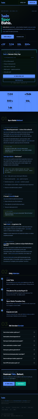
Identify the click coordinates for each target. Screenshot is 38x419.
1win (6, 176)
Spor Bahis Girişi (15, 407)
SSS (10, 409)
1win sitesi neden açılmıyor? (19, 332)
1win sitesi (6, 132)
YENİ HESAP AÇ (19, 80)
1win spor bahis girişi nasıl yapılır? (19, 341)
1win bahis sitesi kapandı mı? (19, 336)
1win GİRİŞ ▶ (7, 36)
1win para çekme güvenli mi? (19, 350)
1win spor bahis (7, 159)
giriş (18, 179)
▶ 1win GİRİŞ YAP (19, 76)
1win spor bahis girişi (14, 134)
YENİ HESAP (21, 383)
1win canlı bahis (27, 29)
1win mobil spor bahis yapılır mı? (19, 358)
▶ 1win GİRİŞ (9, 383)
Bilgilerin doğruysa (27, 314)
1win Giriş (8, 407)
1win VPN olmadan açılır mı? (19, 363)
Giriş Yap (23, 2)
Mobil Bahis (30, 407)
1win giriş (19, 148)
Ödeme (14, 409)
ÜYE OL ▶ (32, 2)
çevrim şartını (14, 253)
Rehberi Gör (20, 36)
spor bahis (17, 181)
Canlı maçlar (6, 378)
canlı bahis (25, 400)
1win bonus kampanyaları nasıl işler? (19, 354)
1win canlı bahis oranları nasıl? (19, 345)
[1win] (3, 3)
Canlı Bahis (23, 407)
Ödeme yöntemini (10, 314)
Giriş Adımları (5, 409)
